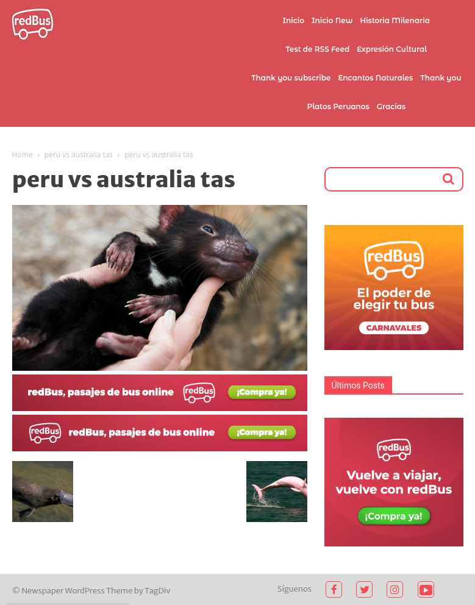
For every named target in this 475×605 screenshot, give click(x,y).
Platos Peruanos (338, 106)
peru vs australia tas (79, 154)
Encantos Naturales (375, 77)
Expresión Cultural (392, 49)
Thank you (440, 77)
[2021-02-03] (159, 408)
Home (22, 154)
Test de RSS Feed (317, 49)
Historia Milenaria (395, 20)
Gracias (391, 106)
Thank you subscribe (290, 77)
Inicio (293, 20)
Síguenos (294, 589)
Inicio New (332, 20)
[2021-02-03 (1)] (159, 448)
